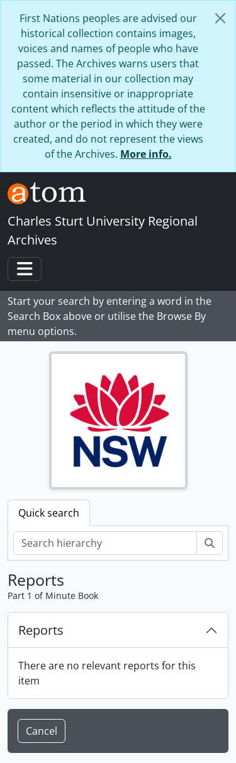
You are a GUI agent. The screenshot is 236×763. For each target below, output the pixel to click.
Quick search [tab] (48, 513)
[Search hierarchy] (105, 543)
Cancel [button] (41, 731)
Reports (41, 630)
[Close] (220, 18)
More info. (146, 154)
